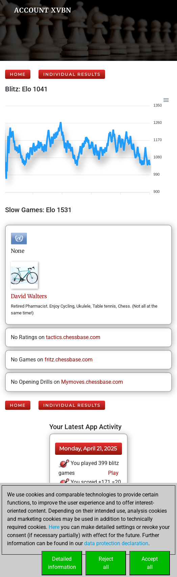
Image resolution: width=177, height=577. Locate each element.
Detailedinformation (62, 563)
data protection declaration (116, 543)
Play (113, 473)
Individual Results (71, 74)
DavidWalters (29, 296)
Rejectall (106, 563)
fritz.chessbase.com (69, 359)
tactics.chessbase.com (73, 337)
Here (54, 527)
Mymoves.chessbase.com (92, 382)
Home (18, 74)
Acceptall (150, 563)
